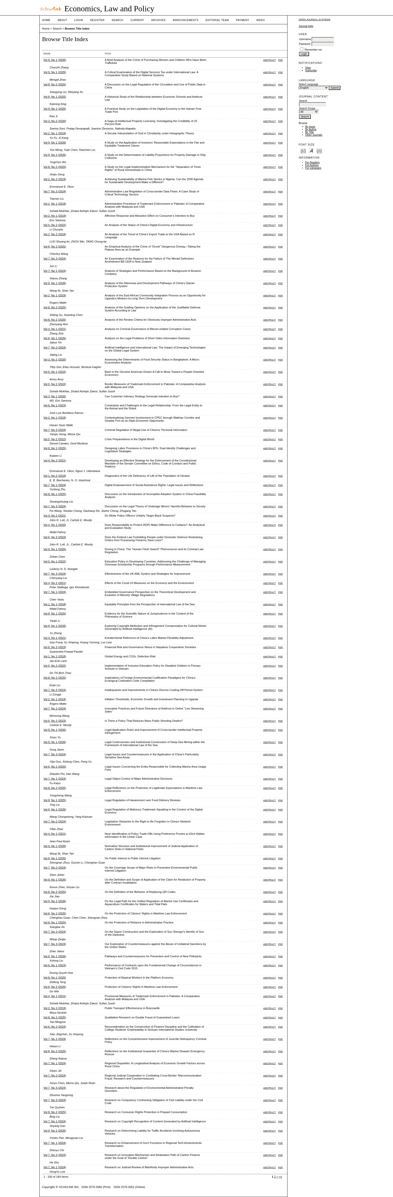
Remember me (313, 49)
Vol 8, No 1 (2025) (54, 96)
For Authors (312, 165)
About (62, 20)
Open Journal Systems (314, 19)
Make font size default (311, 150)
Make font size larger (319, 150)
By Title (309, 132)
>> (280, 1176)
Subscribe (311, 70)
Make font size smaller (303, 150)
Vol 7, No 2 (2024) (54, 347)
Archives (158, 20)
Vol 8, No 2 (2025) (54, 84)
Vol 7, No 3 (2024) (54, 191)
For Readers (312, 162)
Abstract (269, 60)
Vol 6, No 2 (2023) (54, 720)
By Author (311, 129)
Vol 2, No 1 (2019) (54, 133)
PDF (280, 60)
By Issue (310, 126)
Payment (242, 20)
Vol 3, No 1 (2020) (54, 396)
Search (117, 20)
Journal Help (306, 26)
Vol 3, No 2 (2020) (54, 121)
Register (97, 20)
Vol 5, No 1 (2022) (54, 371)
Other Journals (313, 135)
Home (46, 20)
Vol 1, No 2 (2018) (54, 475)
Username (305, 39)
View (308, 67)
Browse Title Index (77, 28)
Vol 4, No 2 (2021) (54, 460)
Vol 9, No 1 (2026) (54, 59)
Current (137, 20)
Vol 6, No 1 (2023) (54, 405)
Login (78, 20)
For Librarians (313, 168)
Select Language (308, 84)
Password (305, 44)
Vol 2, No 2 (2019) (54, 179)
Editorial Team (217, 20)
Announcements (186, 20)
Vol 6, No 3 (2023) (54, 537)
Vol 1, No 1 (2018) (54, 604)
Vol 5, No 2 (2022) (54, 224)
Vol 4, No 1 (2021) (54, 328)
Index (260, 20)
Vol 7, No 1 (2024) (54, 270)
